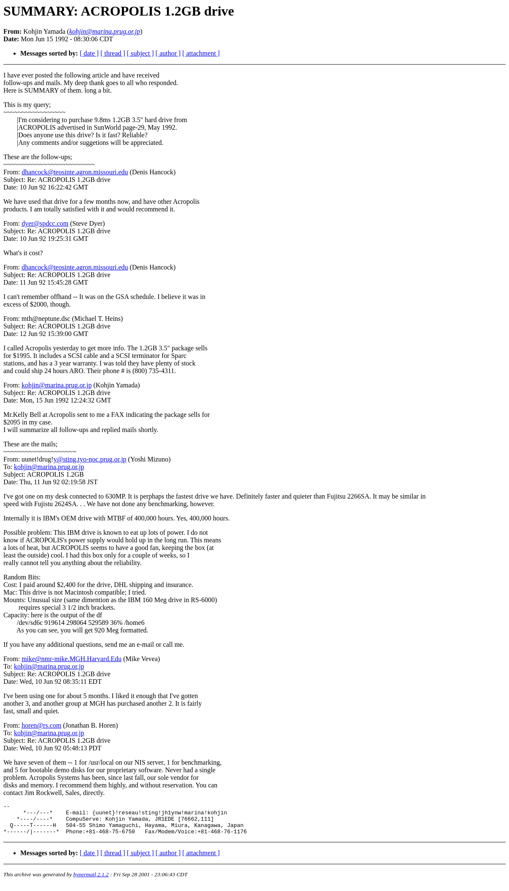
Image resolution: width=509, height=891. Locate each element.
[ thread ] (112, 53)
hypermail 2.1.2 (91, 881)
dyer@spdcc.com (45, 223)
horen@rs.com (41, 725)
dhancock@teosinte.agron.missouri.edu (75, 172)
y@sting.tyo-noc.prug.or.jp (90, 459)
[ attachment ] (201, 53)
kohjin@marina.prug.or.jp (57, 385)
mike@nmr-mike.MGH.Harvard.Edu (71, 658)
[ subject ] (140, 53)
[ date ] (89, 53)
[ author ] (168, 53)
